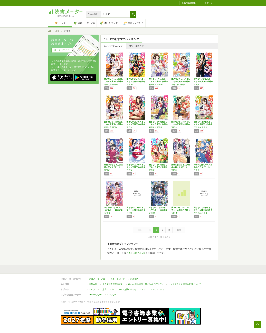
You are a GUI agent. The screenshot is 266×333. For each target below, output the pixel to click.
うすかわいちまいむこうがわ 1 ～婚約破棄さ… (113, 210)
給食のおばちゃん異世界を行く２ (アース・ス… (180, 167)
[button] (133, 14)
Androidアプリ (95, 295)
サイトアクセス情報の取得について (184, 284)
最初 (140, 230)
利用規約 (134, 279)
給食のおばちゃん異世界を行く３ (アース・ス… (203, 167)
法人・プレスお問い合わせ (124, 289)
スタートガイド (118, 279)
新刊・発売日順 (136, 46)
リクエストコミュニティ (153, 289)
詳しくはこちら (62, 50)
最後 (179, 230)
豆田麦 (196, 85)
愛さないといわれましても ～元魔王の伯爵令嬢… (203, 81)
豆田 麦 (130, 85)
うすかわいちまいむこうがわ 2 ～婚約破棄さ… (158, 210)
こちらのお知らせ (135, 253)
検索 (57, 31)
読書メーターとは (97, 279)
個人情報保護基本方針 (112, 284)
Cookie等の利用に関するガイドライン (145, 284)
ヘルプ (92, 289)
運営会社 (93, 284)
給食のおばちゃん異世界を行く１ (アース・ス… (113, 167)
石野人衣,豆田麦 (111, 85)
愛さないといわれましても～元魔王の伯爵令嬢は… (113, 81)
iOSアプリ (112, 295)
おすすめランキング (113, 46)
